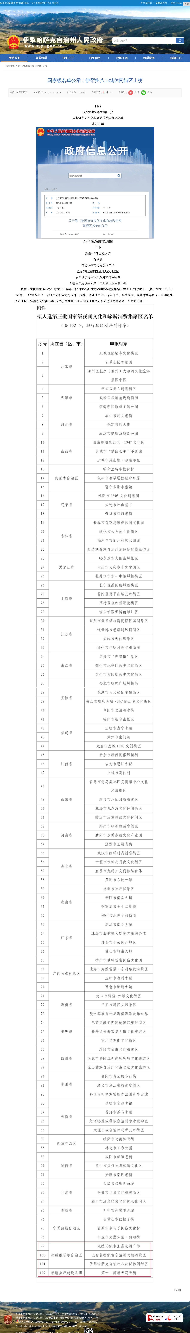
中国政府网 (146, 3)
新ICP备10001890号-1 (62, 1322)
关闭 (177, 1290)
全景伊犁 (41, 58)
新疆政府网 (161, 3)
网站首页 (14, 58)
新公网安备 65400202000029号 (33, 1322)
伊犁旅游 (149, 58)
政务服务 (95, 58)
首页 (18, 66)
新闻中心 (175, 58)
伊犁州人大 (176, 3)
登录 (186, 4)
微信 (146, 92)
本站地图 (83, 1326)
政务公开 (68, 58)
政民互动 (122, 58)
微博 (133, 92)
